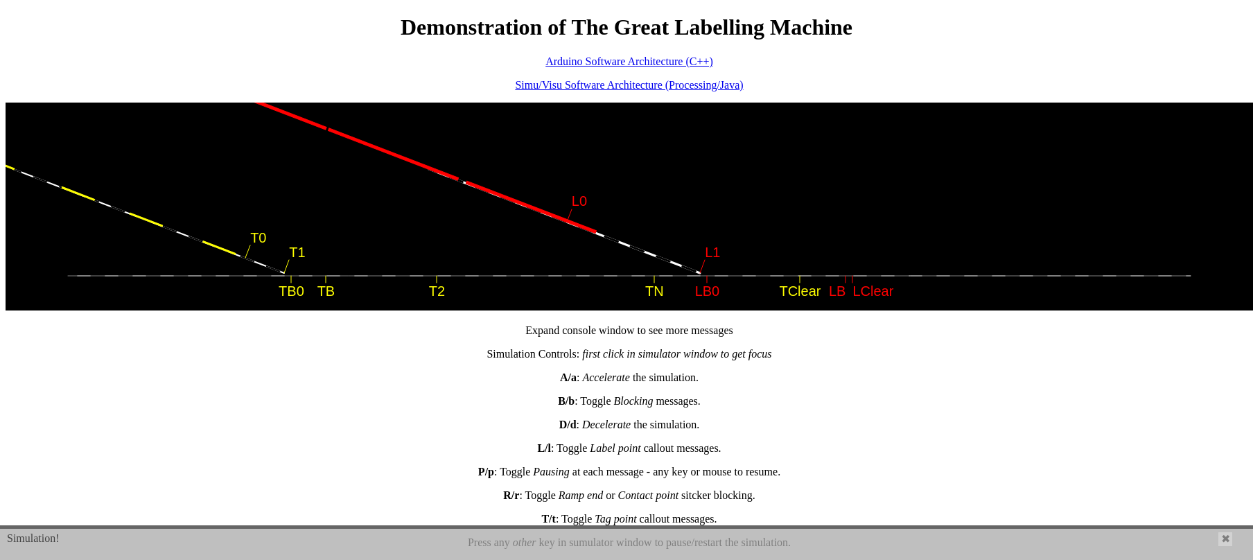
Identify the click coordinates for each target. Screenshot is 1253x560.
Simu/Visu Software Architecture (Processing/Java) (629, 85)
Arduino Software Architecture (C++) (629, 61)
